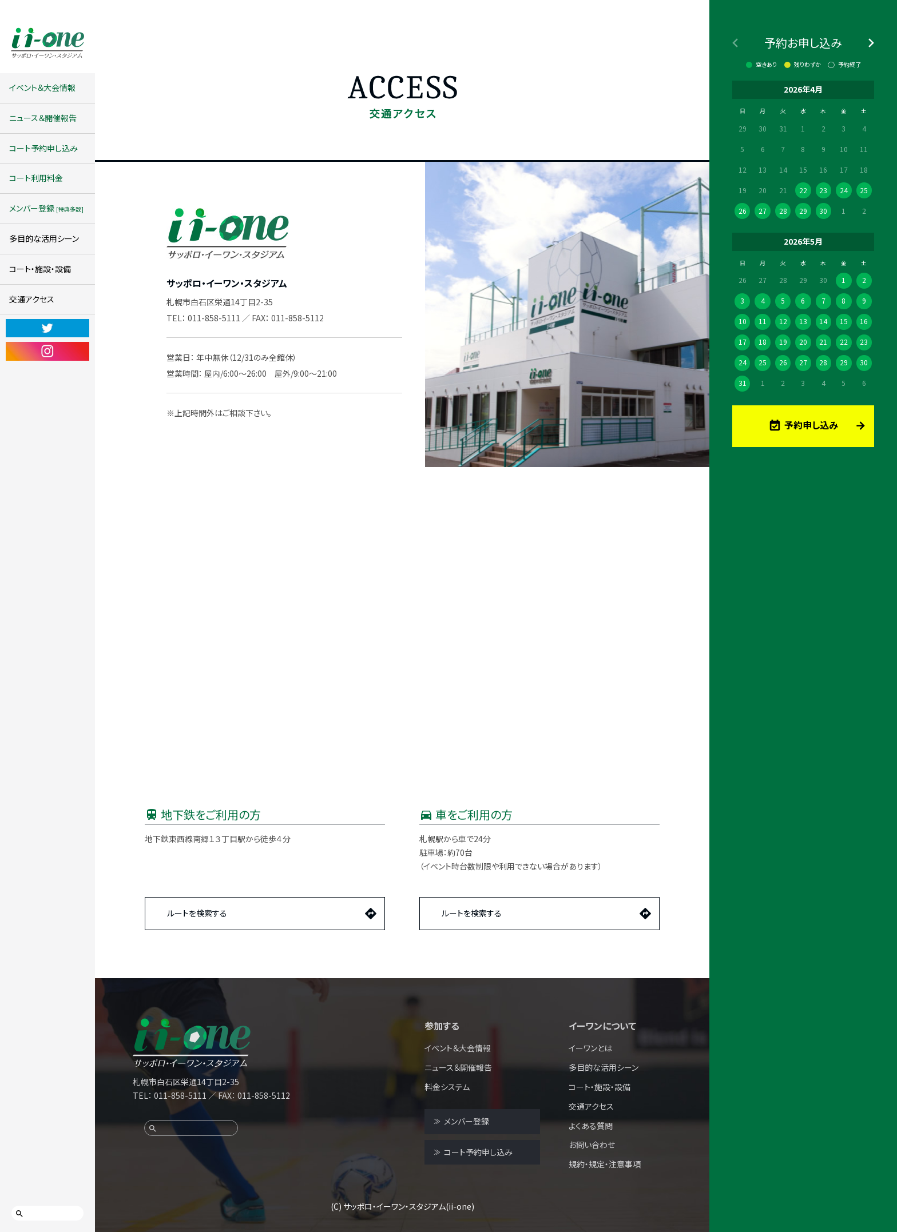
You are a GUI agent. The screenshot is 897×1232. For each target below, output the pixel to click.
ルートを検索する (197, 913)
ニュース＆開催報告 (43, 117)
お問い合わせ (592, 1144)
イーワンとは (590, 1048)
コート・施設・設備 (40, 268)
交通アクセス (31, 299)
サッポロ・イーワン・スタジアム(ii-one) (408, 1206)
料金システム (447, 1087)
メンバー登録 (46, 208)
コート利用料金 (36, 178)
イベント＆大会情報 (42, 87)
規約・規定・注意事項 (605, 1164)
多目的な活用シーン (44, 238)
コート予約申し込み (43, 148)
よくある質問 (591, 1125)
